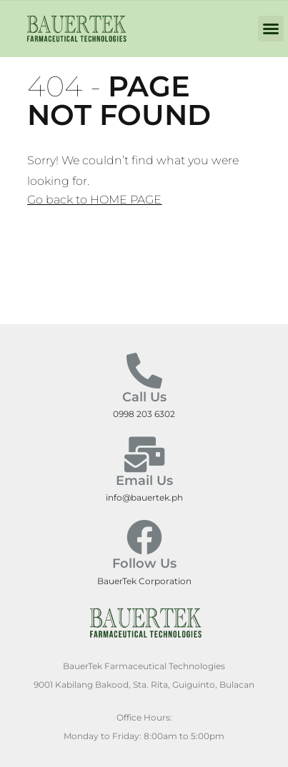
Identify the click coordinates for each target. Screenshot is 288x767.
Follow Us (144, 563)
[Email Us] (144, 454)
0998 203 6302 (144, 413)
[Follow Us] (144, 537)
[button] (271, 28)
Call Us (144, 397)
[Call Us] (144, 370)
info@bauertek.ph (144, 497)
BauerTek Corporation (144, 581)
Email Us (144, 480)
